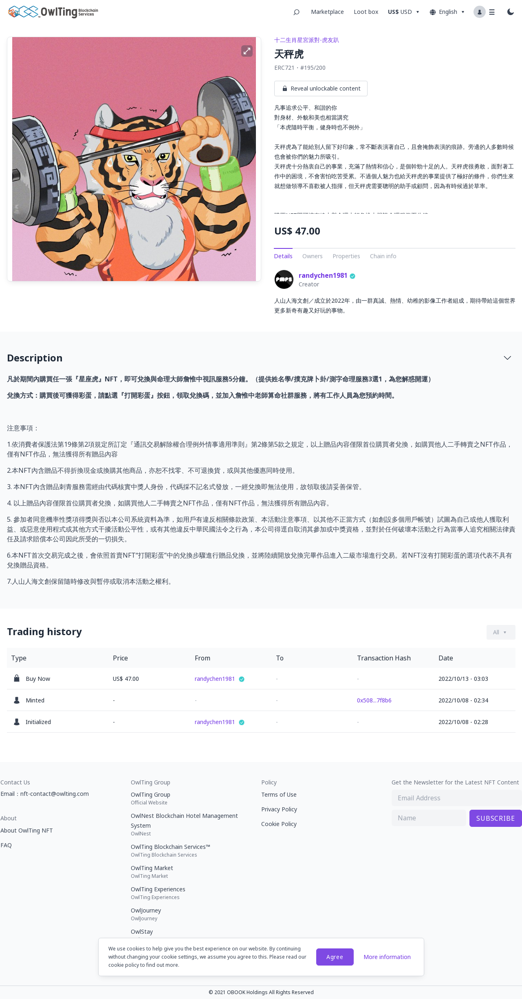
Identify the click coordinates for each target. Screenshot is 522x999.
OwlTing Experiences (188, 893)
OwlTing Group (188, 798)
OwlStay (188, 935)
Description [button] (259, 357)
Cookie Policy (279, 824)
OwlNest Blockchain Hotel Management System (188, 824)
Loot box (366, 12)
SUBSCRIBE (495, 818)
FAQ (6, 845)
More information (387, 957)
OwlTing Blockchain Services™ (188, 850)
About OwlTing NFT (26, 830)
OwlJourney (188, 914)
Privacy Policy (279, 809)
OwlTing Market (188, 871)
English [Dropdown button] (447, 12)
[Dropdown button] (405, 12)
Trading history (44, 631)
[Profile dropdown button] (485, 12)
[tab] (261, 358)
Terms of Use (279, 794)
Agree (335, 957)
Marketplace (327, 12)
